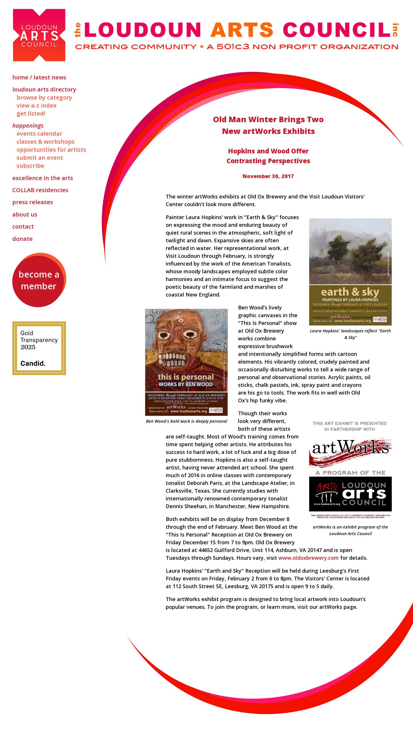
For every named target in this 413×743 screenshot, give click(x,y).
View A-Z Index (37, 105)
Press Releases (32, 202)
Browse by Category (44, 97)
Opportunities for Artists (51, 149)
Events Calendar (39, 133)
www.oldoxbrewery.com (308, 557)
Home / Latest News (39, 77)
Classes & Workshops (46, 141)
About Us (24, 214)
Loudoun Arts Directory (44, 89)
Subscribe (30, 165)
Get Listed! (31, 113)
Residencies (40, 190)
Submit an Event (40, 157)
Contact (23, 226)
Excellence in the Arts (42, 178)
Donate (22, 239)
